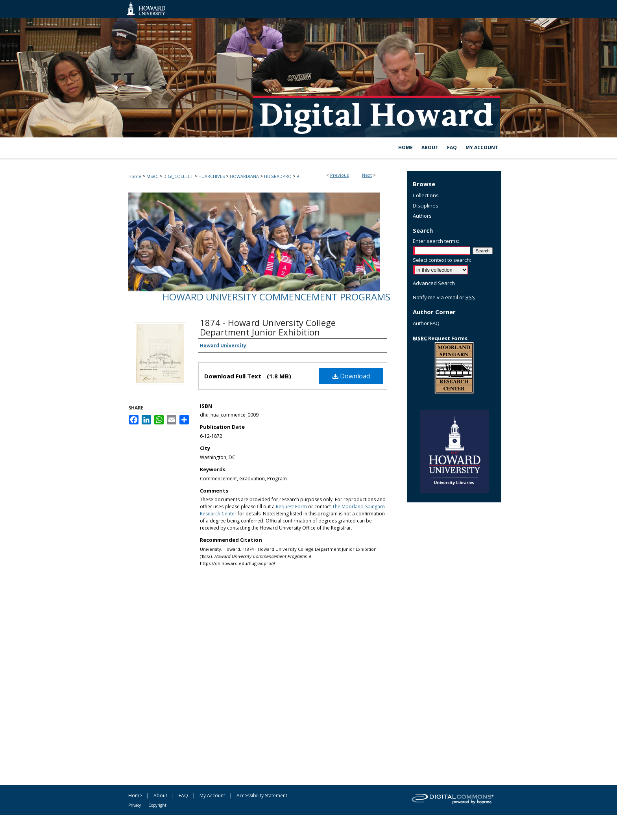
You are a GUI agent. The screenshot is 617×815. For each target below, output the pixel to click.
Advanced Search (434, 283)
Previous (339, 175)
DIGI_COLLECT (178, 176)
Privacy (134, 805)
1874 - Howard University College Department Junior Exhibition (268, 327)
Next (367, 175)
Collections (426, 195)
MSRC (152, 176)
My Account (212, 795)
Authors (422, 215)
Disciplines (425, 205)
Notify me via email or (444, 297)
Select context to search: (442, 259)
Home (134, 176)
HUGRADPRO (278, 176)
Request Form (291, 506)
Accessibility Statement (261, 795)
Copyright (157, 805)
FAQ (183, 795)
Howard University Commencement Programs (276, 296)
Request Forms (440, 338)
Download (351, 376)
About (160, 795)
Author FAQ (426, 323)
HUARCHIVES (211, 176)
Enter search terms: (436, 241)
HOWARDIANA (244, 176)
